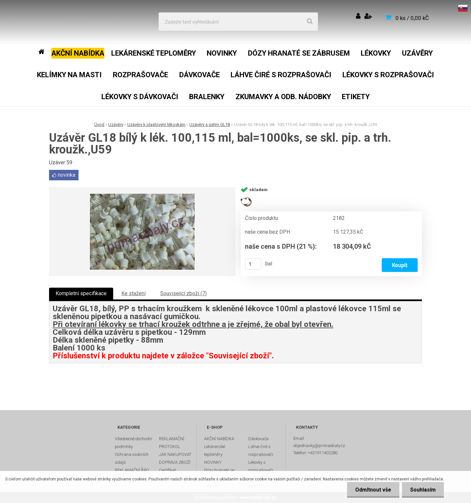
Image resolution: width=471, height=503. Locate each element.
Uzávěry (115, 124)
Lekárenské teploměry (214, 450)
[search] (310, 21)
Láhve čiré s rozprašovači (260, 450)
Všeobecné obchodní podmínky (133, 442)
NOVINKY (212, 462)
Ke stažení (133, 293)
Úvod (99, 124)
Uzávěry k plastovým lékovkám (156, 124)
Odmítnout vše (373, 490)
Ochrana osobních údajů (131, 458)
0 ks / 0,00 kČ (412, 18)
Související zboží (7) (183, 293)
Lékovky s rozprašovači (260, 466)
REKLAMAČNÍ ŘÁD (132, 470)
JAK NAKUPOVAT (175, 454)
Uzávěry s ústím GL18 (209, 124)
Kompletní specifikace (81, 293)
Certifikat (167, 470)
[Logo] (53, 21)
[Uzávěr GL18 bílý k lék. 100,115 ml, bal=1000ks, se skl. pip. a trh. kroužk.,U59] (142, 232)
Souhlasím (423, 490)
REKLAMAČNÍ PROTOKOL (171, 442)
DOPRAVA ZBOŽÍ (174, 462)
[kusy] (253, 264)
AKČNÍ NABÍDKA (219, 438)
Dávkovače (258, 438)
